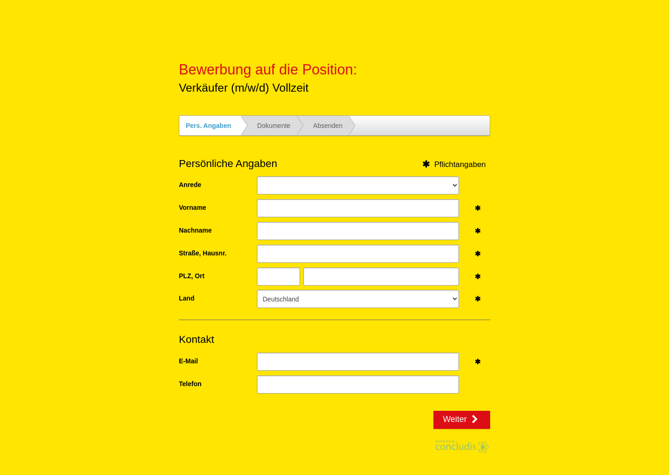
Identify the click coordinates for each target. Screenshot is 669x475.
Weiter (462, 419)
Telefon (190, 384)
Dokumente (274, 125)
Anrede (190, 184)
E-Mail (188, 361)
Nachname (195, 230)
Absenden (327, 125)
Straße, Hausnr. (203, 253)
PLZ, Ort (191, 276)
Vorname (192, 207)
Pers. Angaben (208, 125)
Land (186, 298)
